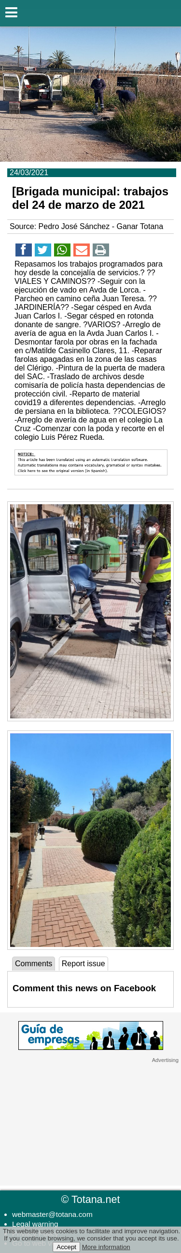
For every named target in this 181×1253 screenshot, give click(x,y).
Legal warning (35, 1224)
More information (106, 1247)
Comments (33, 963)
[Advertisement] (90, 1123)
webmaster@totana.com (52, 1214)
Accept (66, 1247)
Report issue (83, 963)
